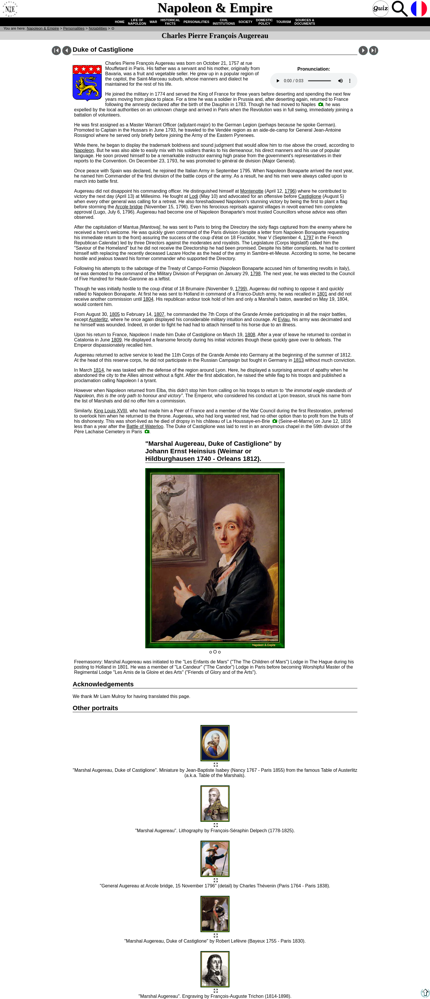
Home (10, 9)
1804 (148, 299)
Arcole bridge (128, 206)
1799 (240, 288)
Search (400, 9)
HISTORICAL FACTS (170, 21)
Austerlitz (98, 319)
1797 (308, 237)
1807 (159, 314)
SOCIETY (245, 22)
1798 (255, 273)
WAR (153, 22)
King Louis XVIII (110, 410)
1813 (298, 360)
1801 (322, 293)
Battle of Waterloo (145, 426)
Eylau (284, 319)
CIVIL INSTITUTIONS (224, 21)
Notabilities (98, 28)
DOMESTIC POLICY (264, 21)
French (419, 9)
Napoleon (84, 150)
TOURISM (283, 22)
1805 (115, 314)
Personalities (74, 28)
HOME (120, 22)
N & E (43, 28)
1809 (116, 339)
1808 (250, 334)
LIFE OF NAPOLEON (137, 21)
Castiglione (309, 196)
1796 (290, 191)
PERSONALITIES (196, 22)
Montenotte (252, 191)
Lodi (193, 196)
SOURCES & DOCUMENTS (305, 21)
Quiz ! (381, 9)
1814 (99, 370)
